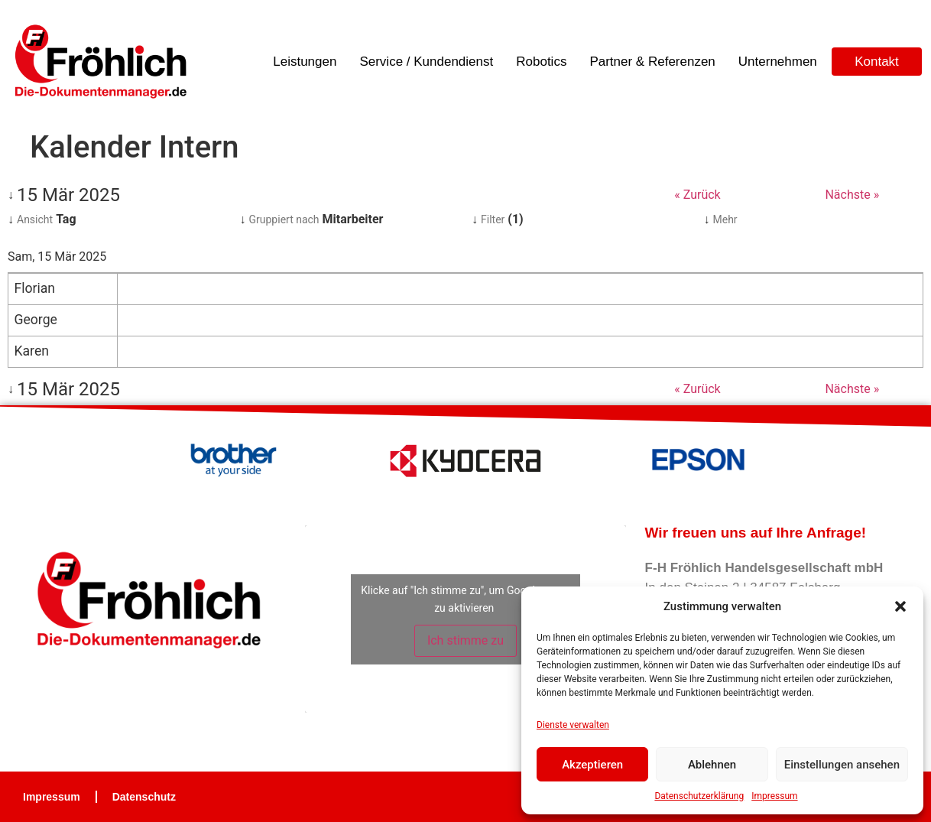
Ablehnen (712, 765)
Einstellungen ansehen (842, 765)
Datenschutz (144, 797)
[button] (900, 606)
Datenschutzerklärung (699, 796)
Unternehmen (777, 61)
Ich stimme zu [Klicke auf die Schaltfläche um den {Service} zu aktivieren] (465, 640)
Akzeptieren (592, 765)
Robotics (541, 61)
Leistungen (304, 61)
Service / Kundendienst (426, 61)
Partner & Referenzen (652, 61)
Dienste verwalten (573, 725)
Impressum (774, 796)
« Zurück (697, 194)
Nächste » (852, 194)
